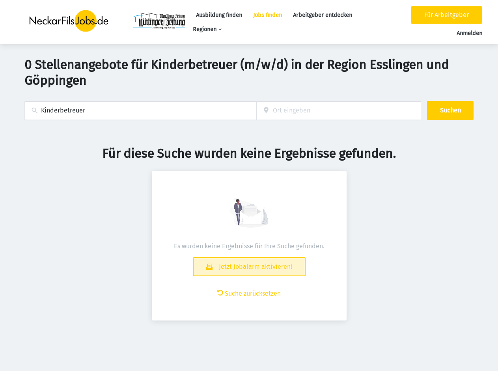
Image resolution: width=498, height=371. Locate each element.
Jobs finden (267, 15)
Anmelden (469, 33)
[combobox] (140, 110)
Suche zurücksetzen (249, 293)
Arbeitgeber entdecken (322, 15)
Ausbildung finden (219, 15)
